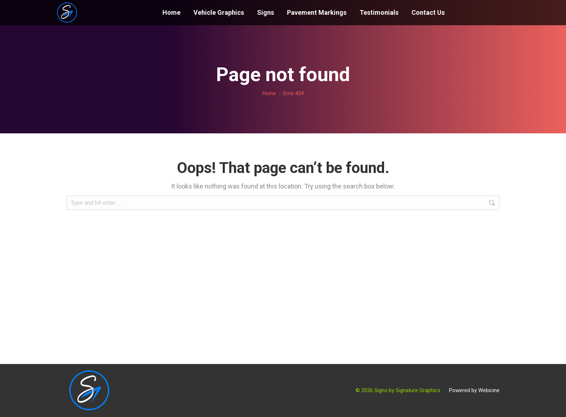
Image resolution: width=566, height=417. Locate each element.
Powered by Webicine (474, 390)
